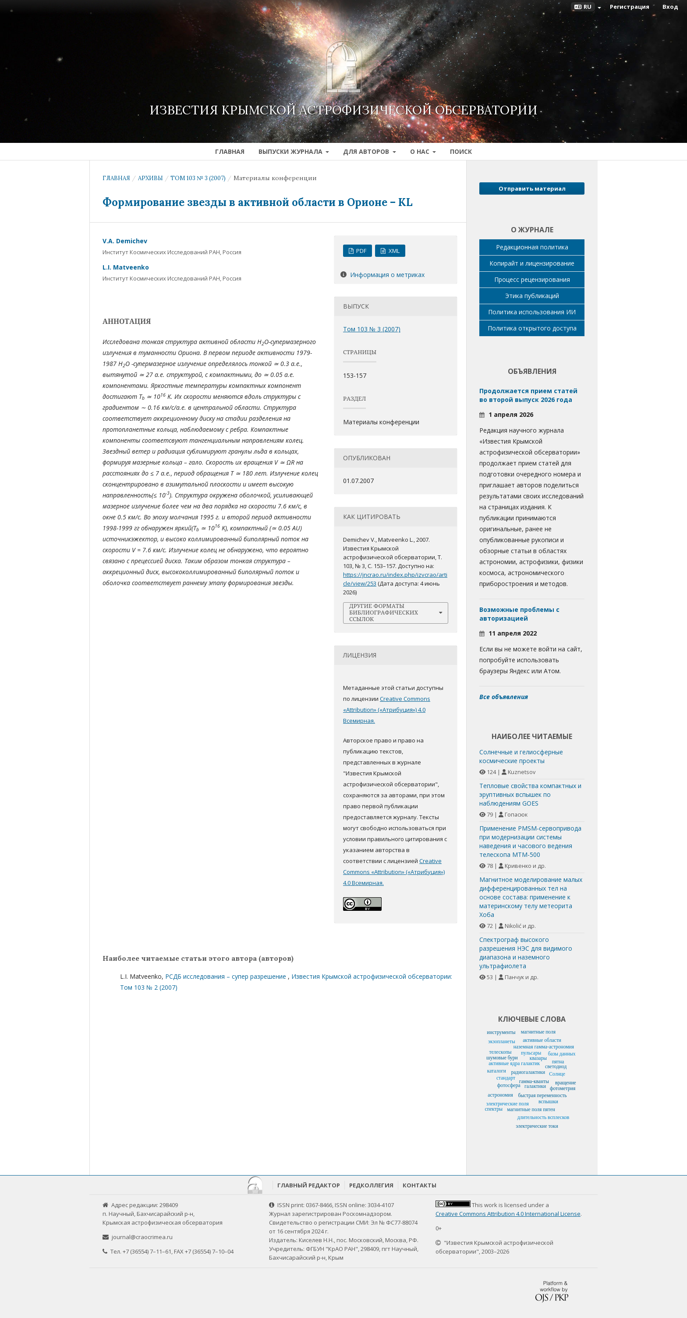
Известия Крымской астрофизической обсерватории (343, 110)
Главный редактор (308, 1185)
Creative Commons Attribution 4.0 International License (508, 1214)
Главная (229, 151)
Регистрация (629, 7)
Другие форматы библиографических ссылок (383, 612)
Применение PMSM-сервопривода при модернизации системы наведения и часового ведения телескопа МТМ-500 (530, 841)
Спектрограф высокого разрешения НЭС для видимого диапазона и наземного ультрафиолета (525, 952)
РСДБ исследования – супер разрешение (226, 976)
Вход (670, 7)
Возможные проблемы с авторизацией (519, 613)
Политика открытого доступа (532, 328)
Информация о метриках (387, 274)
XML (393, 251)
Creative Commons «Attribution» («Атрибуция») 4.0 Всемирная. (386, 710)
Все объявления (503, 697)
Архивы (150, 178)
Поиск (461, 151)
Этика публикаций (532, 295)
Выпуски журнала (291, 151)
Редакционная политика (532, 247)
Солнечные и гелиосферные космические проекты (521, 756)
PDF (360, 251)
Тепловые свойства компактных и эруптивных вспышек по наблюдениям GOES (530, 794)
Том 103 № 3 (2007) (198, 178)
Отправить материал (532, 188)
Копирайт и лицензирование (531, 263)
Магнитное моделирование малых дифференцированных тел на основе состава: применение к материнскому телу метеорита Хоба (530, 897)
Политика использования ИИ (532, 312)
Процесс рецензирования (532, 279)
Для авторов (367, 151)
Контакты (419, 1185)
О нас (420, 151)
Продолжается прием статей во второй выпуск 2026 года (528, 395)
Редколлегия (371, 1185)
